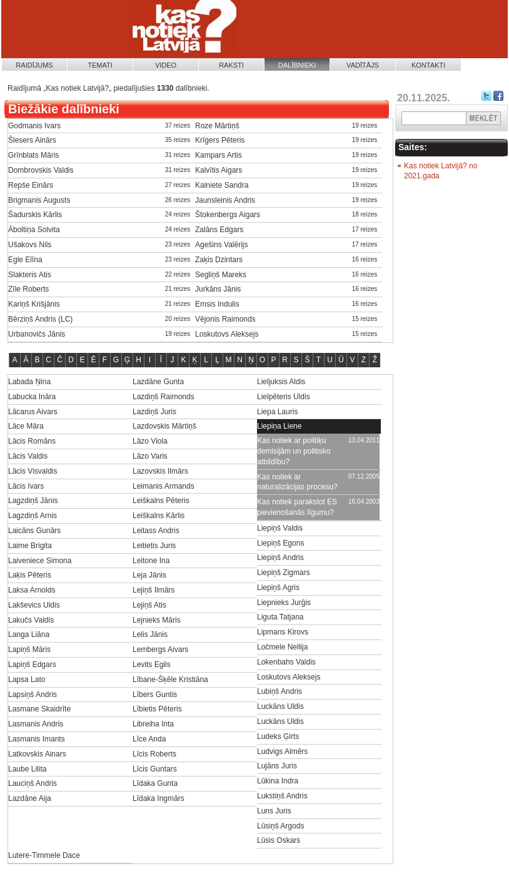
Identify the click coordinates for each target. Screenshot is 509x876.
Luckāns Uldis (280, 706)
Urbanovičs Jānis (36, 334)
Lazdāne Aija (29, 798)
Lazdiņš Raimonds (163, 396)
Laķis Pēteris (29, 575)
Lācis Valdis (28, 456)
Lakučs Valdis (31, 620)
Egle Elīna (25, 259)
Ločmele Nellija (282, 647)
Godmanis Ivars (34, 125)
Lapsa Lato (26, 679)
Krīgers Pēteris (219, 140)
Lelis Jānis (150, 634)
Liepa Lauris (277, 411)
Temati (100, 65)
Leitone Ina (151, 560)
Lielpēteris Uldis (283, 396)
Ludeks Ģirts (278, 736)
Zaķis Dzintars (219, 259)
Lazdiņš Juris (154, 411)
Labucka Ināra (32, 396)
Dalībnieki (297, 65)
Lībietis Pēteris (157, 709)
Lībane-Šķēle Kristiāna (170, 679)
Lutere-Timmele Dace (44, 855)
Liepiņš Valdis (280, 528)
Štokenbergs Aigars (227, 214)
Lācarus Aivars (33, 411)
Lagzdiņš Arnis (32, 515)
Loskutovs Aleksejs (226, 334)
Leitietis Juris (154, 545)
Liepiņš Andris (280, 557)
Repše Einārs (30, 185)
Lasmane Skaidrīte (39, 709)
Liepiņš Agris (278, 587)
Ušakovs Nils (29, 244)
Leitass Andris (156, 530)
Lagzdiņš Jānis (33, 500)
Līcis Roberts (154, 754)
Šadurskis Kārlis (35, 214)
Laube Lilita (27, 769)
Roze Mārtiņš (217, 125)
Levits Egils (152, 664)
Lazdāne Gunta (158, 381)
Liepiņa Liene (279, 426)
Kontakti (428, 65)
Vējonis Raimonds (225, 319)
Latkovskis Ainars (37, 754)
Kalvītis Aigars (218, 170)
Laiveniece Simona (39, 560)
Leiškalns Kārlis (158, 515)
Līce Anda (149, 739)
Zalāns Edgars (219, 229)
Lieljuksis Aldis (281, 381)
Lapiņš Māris (29, 649)
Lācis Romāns (32, 441)
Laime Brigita (30, 545)
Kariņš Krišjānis (34, 304)
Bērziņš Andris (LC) (40, 319)
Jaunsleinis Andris (225, 200)
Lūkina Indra (277, 781)
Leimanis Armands (163, 486)
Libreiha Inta (153, 724)
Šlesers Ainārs (32, 140)
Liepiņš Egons (280, 543)
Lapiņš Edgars (32, 664)
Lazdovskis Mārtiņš (164, 426)
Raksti (231, 65)
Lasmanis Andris (35, 724)
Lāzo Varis (150, 456)
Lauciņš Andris (32, 783)
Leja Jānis (149, 575)
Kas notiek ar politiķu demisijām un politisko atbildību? (293, 451)
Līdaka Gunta (155, 783)
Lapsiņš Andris (32, 694)
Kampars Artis (218, 155)
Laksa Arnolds (31, 590)
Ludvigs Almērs (282, 751)
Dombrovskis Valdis (40, 170)
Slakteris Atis (29, 274)
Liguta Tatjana (280, 617)
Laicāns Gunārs (34, 530)
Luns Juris (274, 811)
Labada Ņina (29, 381)
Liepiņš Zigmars (283, 572)
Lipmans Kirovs (282, 632)
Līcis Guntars (155, 769)
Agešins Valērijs (221, 244)
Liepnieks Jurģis (284, 602)
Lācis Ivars (26, 486)
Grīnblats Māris (33, 155)
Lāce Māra (26, 426)
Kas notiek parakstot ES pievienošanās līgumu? (297, 507)
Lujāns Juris (277, 765)
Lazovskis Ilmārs (160, 471)
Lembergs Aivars (160, 649)
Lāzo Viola (150, 441)
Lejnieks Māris (157, 620)
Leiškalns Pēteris (161, 500)
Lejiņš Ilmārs (153, 590)
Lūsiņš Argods (280, 826)
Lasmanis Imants (36, 739)
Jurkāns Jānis (218, 289)
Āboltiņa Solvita (34, 229)
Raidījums (34, 65)
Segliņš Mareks (220, 274)
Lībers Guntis (155, 694)
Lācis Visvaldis (32, 471)
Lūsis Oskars (278, 840)
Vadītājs (362, 65)
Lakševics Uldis (34, 605)
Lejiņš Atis (149, 605)
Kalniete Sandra (221, 185)
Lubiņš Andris (279, 691)
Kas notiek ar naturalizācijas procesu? (297, 482)
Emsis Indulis (217, 304)
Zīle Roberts (28, 289)
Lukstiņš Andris (282, 796)
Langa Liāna (28, 634)
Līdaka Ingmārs (158, 798)
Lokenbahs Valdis (286, 662)
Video (165, 65)
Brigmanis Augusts (39, 200)
